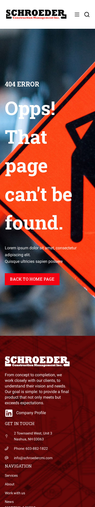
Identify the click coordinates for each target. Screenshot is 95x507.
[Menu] (77, 14)
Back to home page (32, 279)
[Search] (86, 14)
